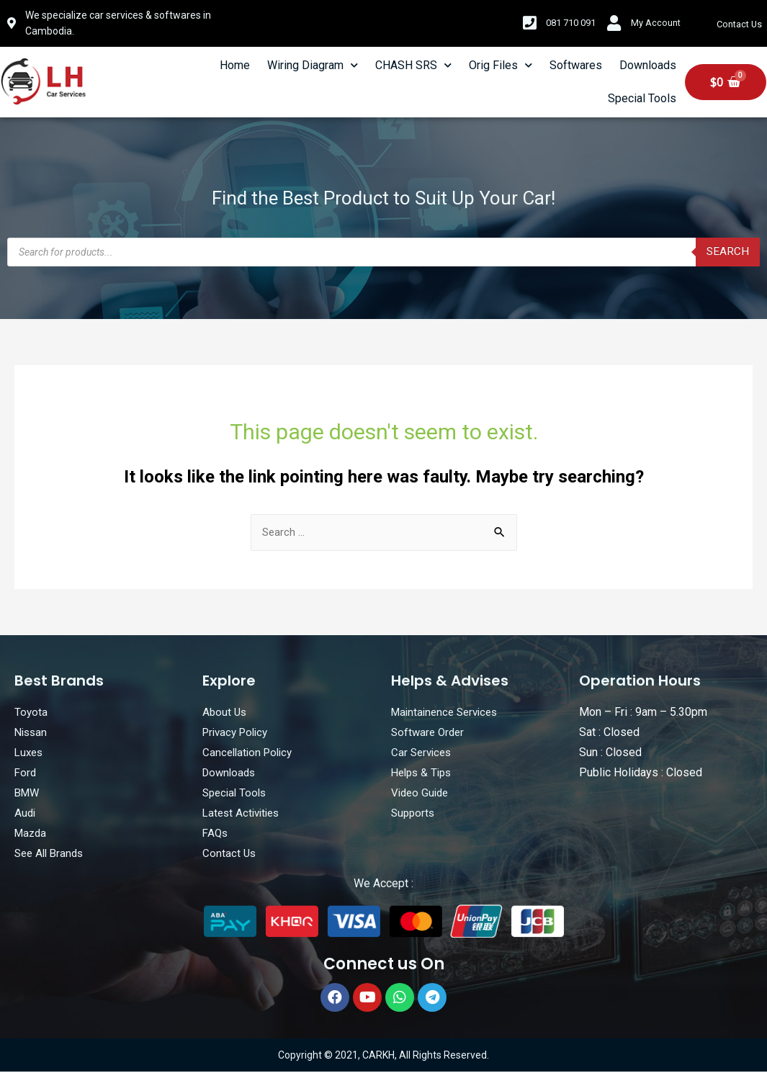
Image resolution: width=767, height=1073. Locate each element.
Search (727, 252)
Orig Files (500, 65)
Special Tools (642, 98)
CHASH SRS (413, 65)
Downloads (647, 65)
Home (235, 65)
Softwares (576, 65)
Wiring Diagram (312, 65)
